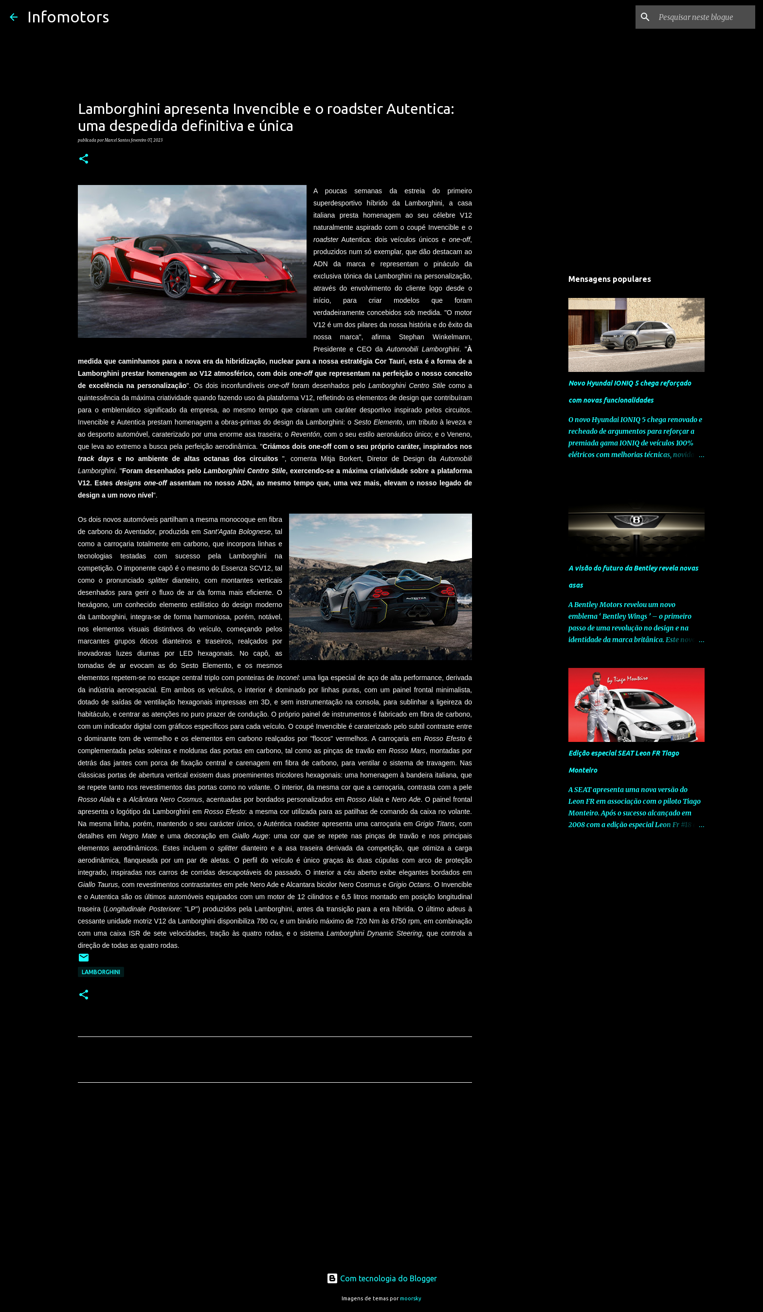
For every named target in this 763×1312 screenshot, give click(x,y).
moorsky (410, 1298)
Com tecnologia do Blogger (382, 1278)
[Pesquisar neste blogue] (704, 17)
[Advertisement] (274, 1181)
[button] (84, 159)
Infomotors (68, 16)
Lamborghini (101, 972)
